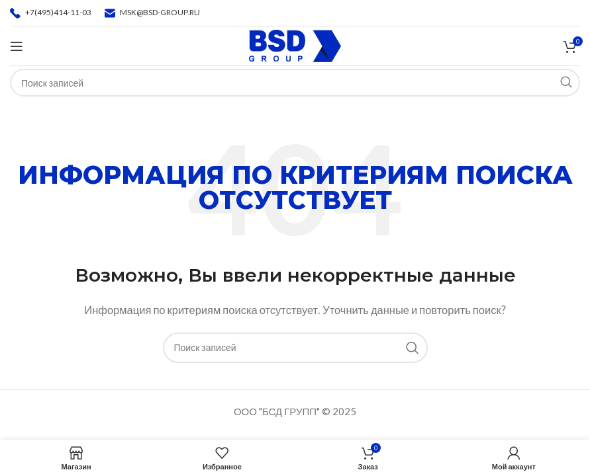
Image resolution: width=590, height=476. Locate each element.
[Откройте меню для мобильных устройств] (16, 46)
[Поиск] (295, 348)
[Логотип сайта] (295, 44)
